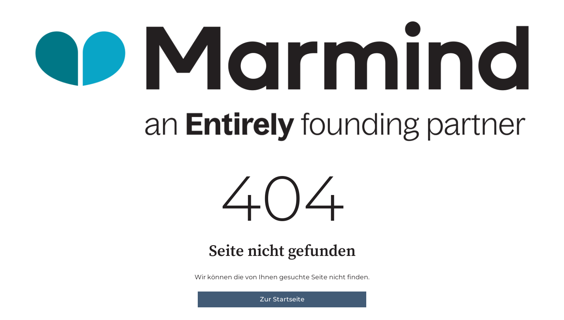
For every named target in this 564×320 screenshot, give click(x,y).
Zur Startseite (282, 299)
